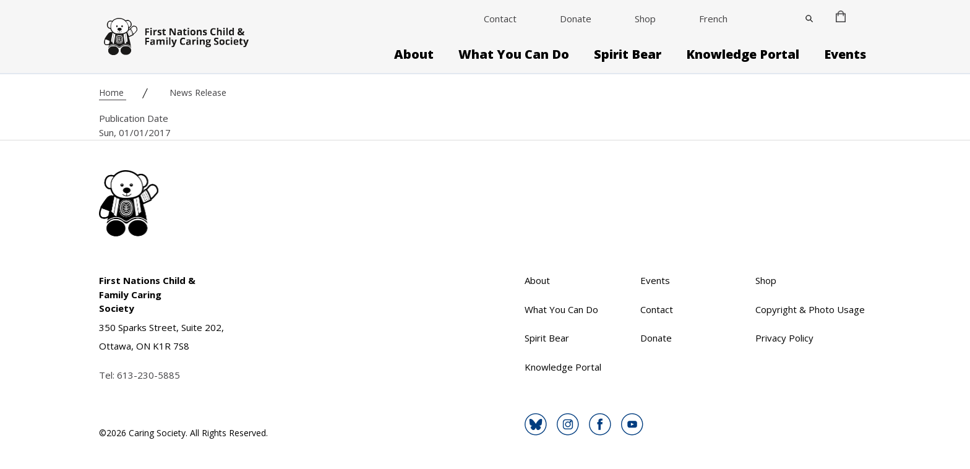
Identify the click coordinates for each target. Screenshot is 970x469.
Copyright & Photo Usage (810, 309)
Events (845, 54)
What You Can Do (513, 54)
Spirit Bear (627, 54)
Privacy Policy (784, 338)
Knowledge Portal (742, 54)
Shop (645, 18)
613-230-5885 (148, 375)
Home (112, 92)
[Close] (809, 18)
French (713, 18)
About (414, 54)
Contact (500, 18)
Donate (575, 18)
